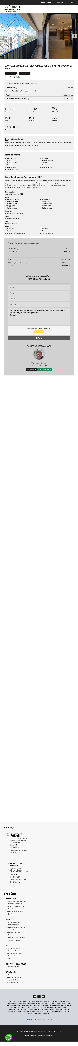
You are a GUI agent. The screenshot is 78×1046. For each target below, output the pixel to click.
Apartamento (12, 70)
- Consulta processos (14, 908)
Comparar (24, 78)
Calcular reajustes (13, 971)
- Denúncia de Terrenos (15, 916)
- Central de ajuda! (13, 944)
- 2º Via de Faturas (13, 953)
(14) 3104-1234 (15, 852)
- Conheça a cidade (14, 982)
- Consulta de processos (15, 955)
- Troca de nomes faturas (16, 934)
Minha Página (31, 374)
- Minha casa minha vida (15, 911)
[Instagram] (39, 1001)
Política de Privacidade (33, 1024)
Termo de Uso (48, 1024)
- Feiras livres (11, 979)
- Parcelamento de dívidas (16, 913)
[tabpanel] (39, 38)
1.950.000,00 (68, 100)
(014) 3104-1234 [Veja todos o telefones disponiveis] (60, 2)
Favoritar (11, 78)
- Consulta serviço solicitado (17, 942)
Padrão (24, 70)
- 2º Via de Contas (13, 926)
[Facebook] (34, 1001)
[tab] (73, 16)
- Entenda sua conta (14, 958)
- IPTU (9, 918)
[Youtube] (43, 1001)
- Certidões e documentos (16, 905)
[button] (72, 2)
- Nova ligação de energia (16, 932)
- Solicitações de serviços (16, 960)
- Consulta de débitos (14, 937)
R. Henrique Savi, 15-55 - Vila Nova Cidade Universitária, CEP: (19, 874)
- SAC (9, 963)
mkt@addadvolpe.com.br (18, 854)
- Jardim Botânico (13, 984)
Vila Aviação (36, 70)
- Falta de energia (13, 929)
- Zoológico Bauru (13, 987)
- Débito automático (14, 939)
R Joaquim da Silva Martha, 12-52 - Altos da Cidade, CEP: (19, 845)
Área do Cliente (46, 2)
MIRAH (40, 181)
